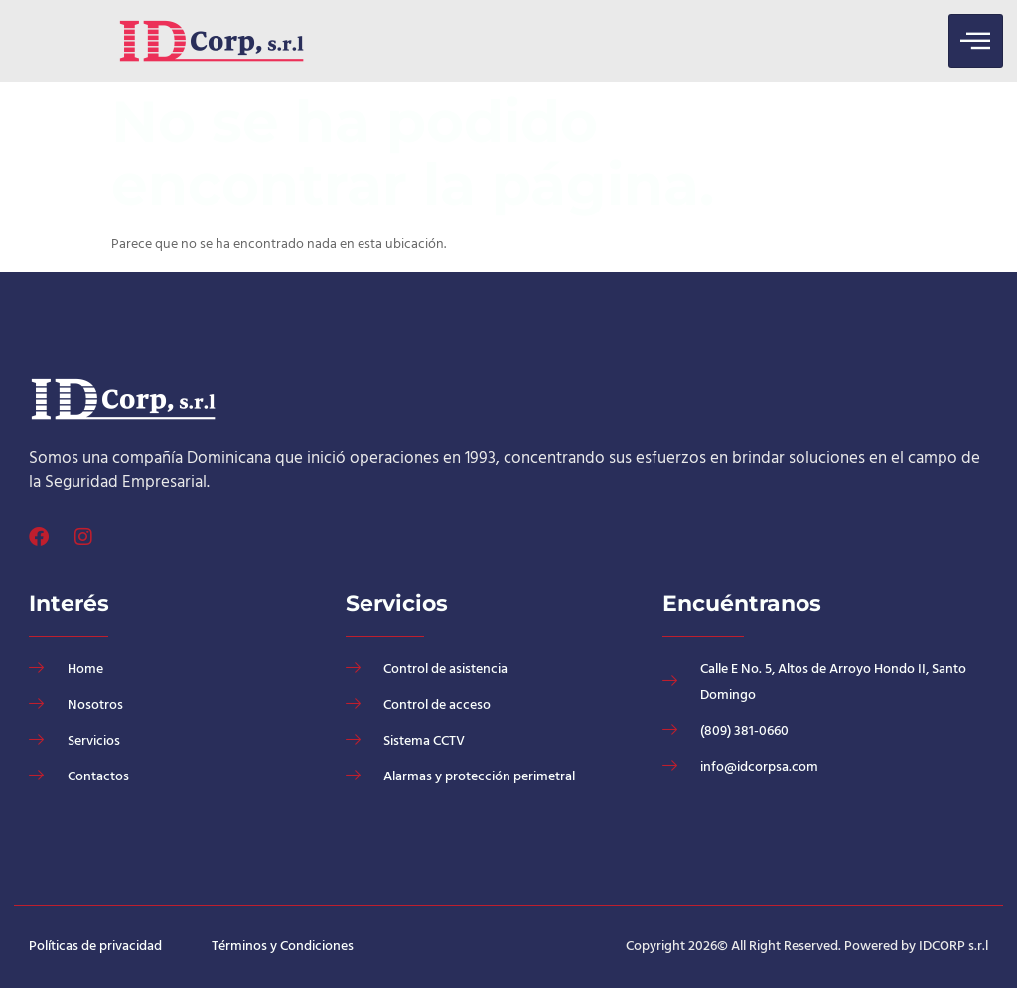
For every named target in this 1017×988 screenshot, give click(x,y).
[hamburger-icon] (975, 41)
